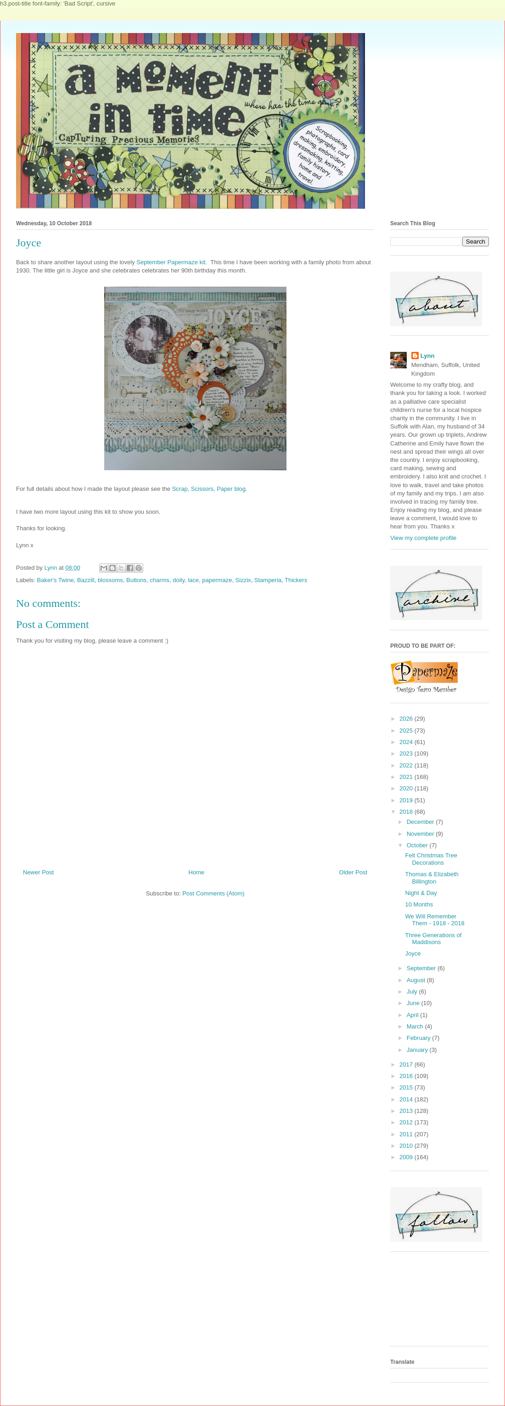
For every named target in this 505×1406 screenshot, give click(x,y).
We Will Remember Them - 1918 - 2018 (434, 920)
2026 (407, 718)
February (419, 1037)
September (422, 968)
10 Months (419, 904)
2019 (407, 800)
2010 (407, 1145)
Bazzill (86, 580)
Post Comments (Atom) (213, 893)
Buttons (136, 580)
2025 (407, 730)
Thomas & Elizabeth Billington (431, 878)
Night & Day (421, 892)
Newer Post (38, 872)
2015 (407, 1087)
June (414, 1003)
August (417, 980)
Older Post (353, 872)
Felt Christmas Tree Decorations (431, 859)
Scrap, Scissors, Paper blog (209, 488)
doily (179, 580)
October (418, 845)
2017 (407, 1064)
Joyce (413, 953)
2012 (407, 1122)
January (418, 1049)
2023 (407, 753)
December (421, 821)
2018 (407, 811)
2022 (407, 765)
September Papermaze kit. (171, 262)
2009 (407, 1157)
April (414, 1014)
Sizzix (243, 580)
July (413, 991)
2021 (407, 776)
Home (197, 872)
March (416, 1026)
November (421, 833)
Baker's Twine (55, 580)
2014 (407, 1099)
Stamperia (267, 580)
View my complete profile (423, 537)
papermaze (217, 580)
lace (193, 580)
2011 (407, 1134)
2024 (407, 742)
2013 (407, 1110)
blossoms (110, 580)
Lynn (428, 355)
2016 (407, 1076)
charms (159, 580)
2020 (407, 788)
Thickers (296, 580)
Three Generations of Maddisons (433, 939)
